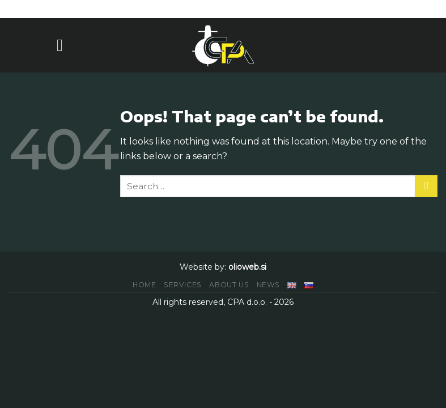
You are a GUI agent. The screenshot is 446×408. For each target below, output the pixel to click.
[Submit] (426, 186)
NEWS (268, 284)
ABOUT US (229, 284)
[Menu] (65, 45)
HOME (144, 284)
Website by (202, 267)
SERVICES (183, 284)
